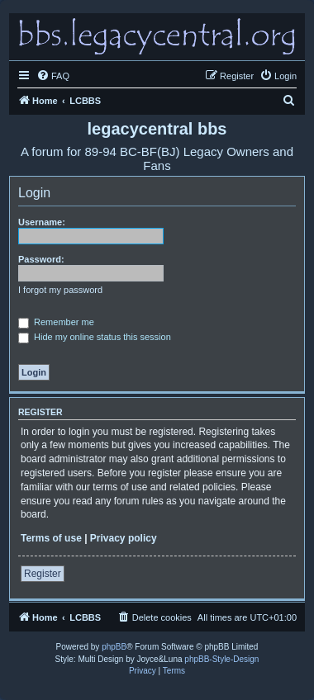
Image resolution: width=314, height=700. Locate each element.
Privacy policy (123, 538)
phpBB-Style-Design (221, 659)
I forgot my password (60, 290)
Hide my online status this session (94, 337)
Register (42, 573)
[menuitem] (52, 76)
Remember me (56, 322)
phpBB (114, 646)
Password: (41, 259)
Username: (41, 222)
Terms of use (51, 538)
